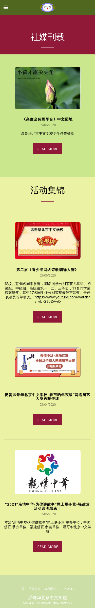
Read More (47, 148)
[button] (5, 7)
